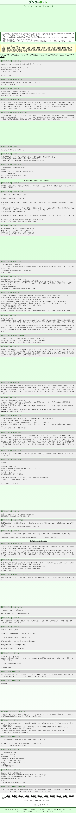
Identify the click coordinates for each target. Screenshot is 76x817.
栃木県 (44, 47)
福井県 (18, 48)
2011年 (29, 55)
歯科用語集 (30, 811)
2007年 (55, 55)
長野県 (28, 48)
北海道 (3, 47)
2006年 (61, 55)
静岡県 (39, 48)
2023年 (27, 54)
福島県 (33, 47)
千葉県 (59, 47)
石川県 (13, 48)
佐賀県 (65, 49)
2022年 (33, 54)
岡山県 (25, 49)
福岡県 (60, 49)
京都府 (59, 48)
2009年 (42, 55)
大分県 (8, 51)
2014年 (10, 55)
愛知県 (44, 48)
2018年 (59, 54)
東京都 (64, 47)
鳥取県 (15, 49)
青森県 (8, 47)
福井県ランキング (15, 46)
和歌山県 (9, 49)
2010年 (36, 55)
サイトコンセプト (18, 39)
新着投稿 (69, 809)
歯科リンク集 (62, 809)
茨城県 (39, 47)
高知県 (55, 49)
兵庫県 (69, 48)
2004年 (2, 57)
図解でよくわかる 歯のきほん (38, 541)
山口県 (35, 49)
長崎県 (70, 49)
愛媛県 (50, 49)
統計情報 (44, 811)
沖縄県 (25, 51)
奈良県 (3, 49)
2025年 (14, 54)
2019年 (52, 54)
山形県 (28, 47)
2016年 (71, 54)
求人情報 (37, 811)
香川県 (45, 49)
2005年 (68, 55)
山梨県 (23, 48)
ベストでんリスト (41, 809)
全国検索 (33, 809)
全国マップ (5, 46)
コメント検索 (15, 811)
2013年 (17, 55)
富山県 (8, 48)
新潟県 (3, 48)
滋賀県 (54, 48)
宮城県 (18, 47)
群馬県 (49, 47)
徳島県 (40, 49)
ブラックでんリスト (52, 809)
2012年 (23, 55)
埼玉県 (54, 47)
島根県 (20, 49)
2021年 (40, 54)
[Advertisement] (38, 19)
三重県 (49, 48)
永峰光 (61, 811)
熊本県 (3, 51)
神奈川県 (69, 47)
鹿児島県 (19, 51)
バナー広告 (51, 811)
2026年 (8, 54)
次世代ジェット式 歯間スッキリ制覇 (38, 800)
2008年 (49, 55)
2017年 (65, 54)
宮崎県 (13, 51)
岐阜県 (33, 48)
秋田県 (23, 47)
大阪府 (64, 48)
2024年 (21, 54)
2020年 (46, 54)
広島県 (30, 49)
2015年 (4, 55)
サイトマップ (15, 809)
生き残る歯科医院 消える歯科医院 (38, 180)
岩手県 (13, 47)
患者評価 (23, 811)
